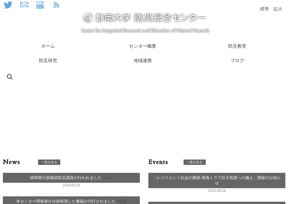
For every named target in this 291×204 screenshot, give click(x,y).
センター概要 (142, 45)
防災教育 (237, 45)
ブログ (237, 60)
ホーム (48, 45)
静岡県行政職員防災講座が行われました (66, 177)
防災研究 (48, 60)
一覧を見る (49, 162)
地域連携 (143, 60)
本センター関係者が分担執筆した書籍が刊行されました (66, 201)
